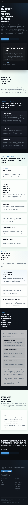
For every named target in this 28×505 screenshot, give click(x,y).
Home (2, 482)
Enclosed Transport (18, 482)
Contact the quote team (14, 39)
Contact (2, 496)
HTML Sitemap (17, 490)
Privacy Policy (17, 486)
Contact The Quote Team (6, 471)
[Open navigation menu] (26, 1)
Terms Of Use (17, 488)
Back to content (17, 502)
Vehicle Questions (18, 484)
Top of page (3, 480)
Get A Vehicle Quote (4, 474)
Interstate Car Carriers (7, 465)
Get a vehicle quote (5, 39)
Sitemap (2, 484)
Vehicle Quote (3, 494)
